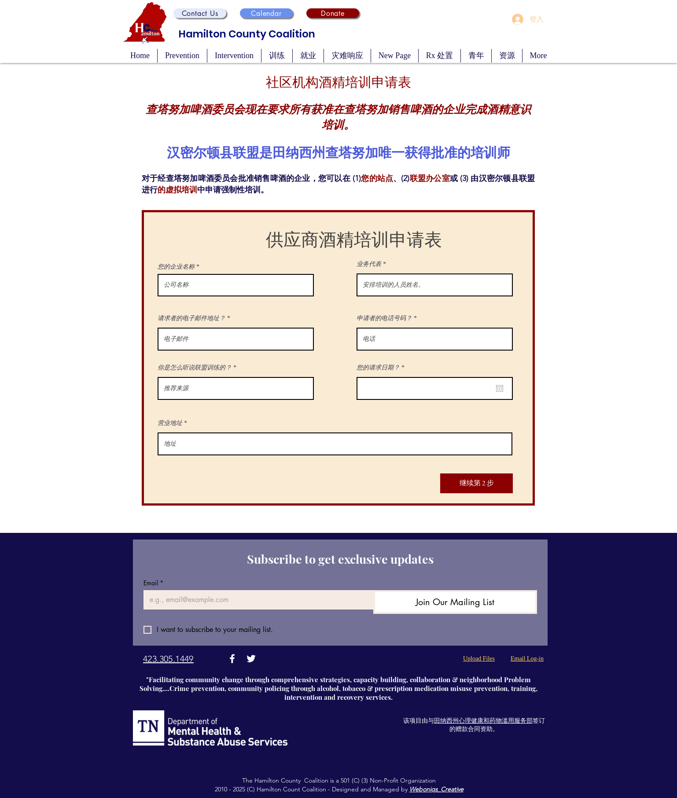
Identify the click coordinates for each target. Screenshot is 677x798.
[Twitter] (251, 659)
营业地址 (170, 423)
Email (153, 583)
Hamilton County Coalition (247, 34)
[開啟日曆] (499, 388)
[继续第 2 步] (476, 483)
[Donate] (332, 13)
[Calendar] (266, 13)
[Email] (255, 600)
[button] (199, 13)
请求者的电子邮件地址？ (191, 318)
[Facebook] (232, 659)
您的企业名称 (176, 267)
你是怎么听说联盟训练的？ (195, 368)
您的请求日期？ (382, 368)
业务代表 (369, 264)
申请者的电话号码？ (384, 318)
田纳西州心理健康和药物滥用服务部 (483, 720)
